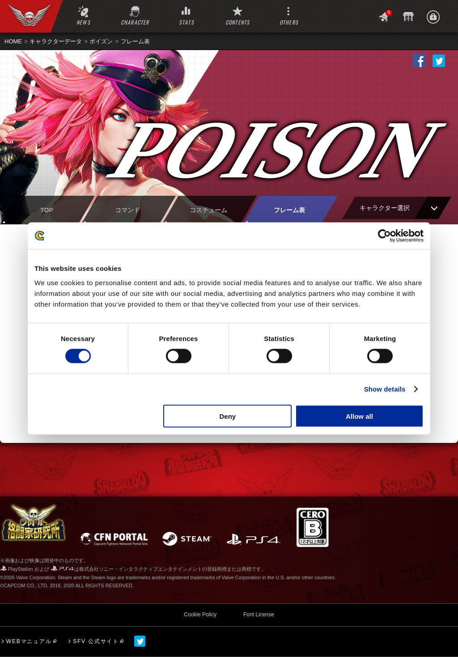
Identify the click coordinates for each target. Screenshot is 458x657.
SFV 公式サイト (96, 641)
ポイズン (101, 41)
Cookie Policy (200, 614)
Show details (385, 389)
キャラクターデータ (56, 41)
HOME (13, 41)
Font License (258, 614)
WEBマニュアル (29, 641)
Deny (228, 416)
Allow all (359, 416)
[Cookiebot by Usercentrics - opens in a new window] (384, 236)
